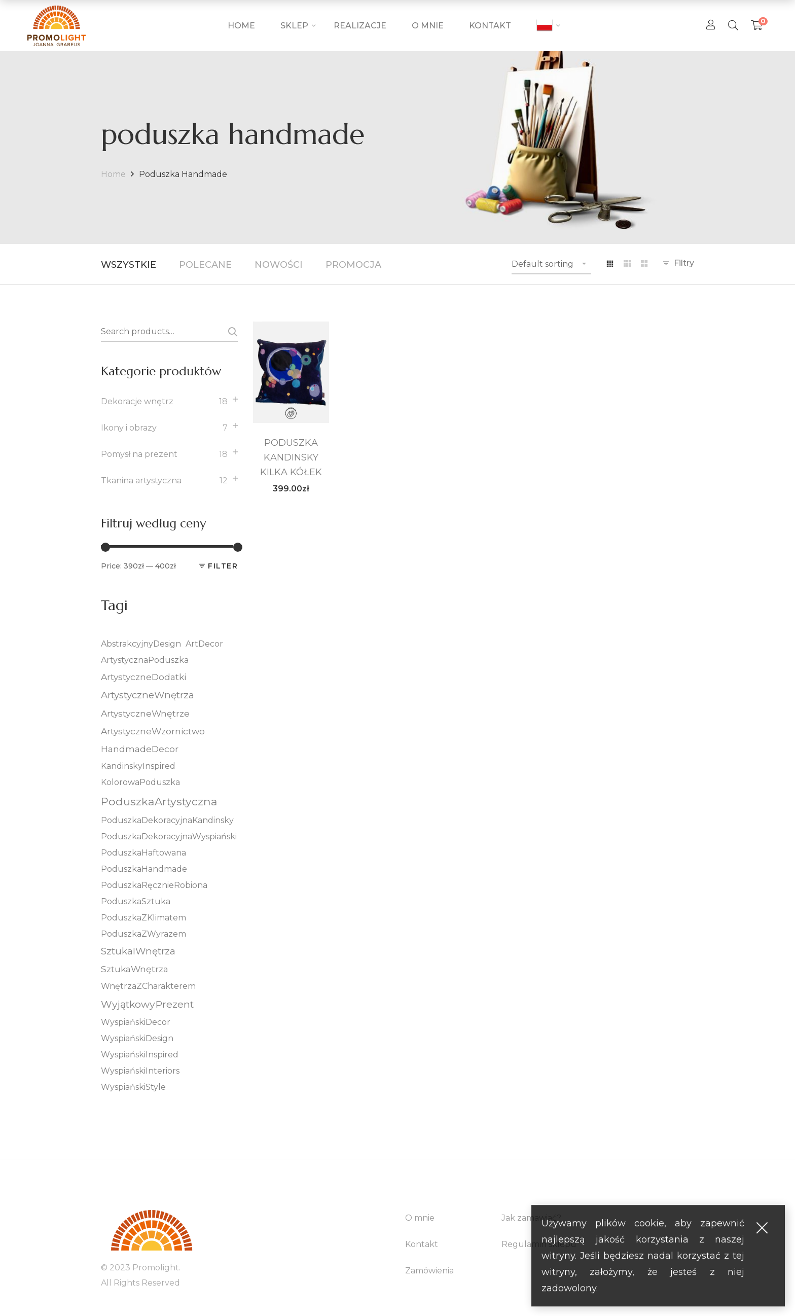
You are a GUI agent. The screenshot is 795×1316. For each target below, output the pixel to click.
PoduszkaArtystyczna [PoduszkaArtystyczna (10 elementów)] (159, 801)
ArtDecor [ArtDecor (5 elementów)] (204, 644)
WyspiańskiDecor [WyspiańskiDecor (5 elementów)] (135, 1022)
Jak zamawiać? (531, 1218)
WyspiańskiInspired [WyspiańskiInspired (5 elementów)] (139, 1054)
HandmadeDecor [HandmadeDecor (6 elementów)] (139, 748)
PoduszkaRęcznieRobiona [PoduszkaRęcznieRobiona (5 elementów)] (154, 885)
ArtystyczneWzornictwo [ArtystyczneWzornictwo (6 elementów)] (153, 731)
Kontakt (421, 1244)
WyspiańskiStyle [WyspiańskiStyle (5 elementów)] (133, 1087)
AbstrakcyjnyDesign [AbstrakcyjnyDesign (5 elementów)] (141, 644)
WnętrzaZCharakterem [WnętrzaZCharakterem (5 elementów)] (148, 986)
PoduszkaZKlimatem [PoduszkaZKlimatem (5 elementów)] (143, 917)
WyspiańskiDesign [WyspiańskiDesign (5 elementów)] (137, 1038)
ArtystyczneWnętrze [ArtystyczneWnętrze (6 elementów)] (145, 713)
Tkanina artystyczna (141, 480)
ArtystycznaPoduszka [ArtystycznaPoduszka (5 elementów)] (145, 660)
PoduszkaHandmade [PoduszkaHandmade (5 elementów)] (144, 869)
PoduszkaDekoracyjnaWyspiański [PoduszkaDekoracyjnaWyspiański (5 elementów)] (169, 836)
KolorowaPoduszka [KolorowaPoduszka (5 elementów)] (140, 782)
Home (113, 174)
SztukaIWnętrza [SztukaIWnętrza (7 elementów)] (138, 951)
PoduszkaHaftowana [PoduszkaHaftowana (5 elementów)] (143, 853)
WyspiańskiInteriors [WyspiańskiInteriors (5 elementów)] (140, 1071)
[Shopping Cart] (757, 25)
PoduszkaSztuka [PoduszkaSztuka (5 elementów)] (135, 901)
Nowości (279, 264)
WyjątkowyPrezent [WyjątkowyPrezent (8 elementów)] (147, 1004)
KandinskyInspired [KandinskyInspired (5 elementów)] (138, 766)
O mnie (420, 1218)
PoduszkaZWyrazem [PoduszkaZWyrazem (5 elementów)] (143, 934)
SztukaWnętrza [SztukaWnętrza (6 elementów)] (134, 969)
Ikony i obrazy (129, 428)
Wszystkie (128, 264)
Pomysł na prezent (139, 454)
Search (231, 332)
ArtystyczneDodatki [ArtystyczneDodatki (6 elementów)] (143, 676)
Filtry (684, 263)
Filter (223, 566)
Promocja (353, 264)
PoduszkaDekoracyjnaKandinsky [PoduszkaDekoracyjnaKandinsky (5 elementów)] (167, 820)
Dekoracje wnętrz (137, 401)
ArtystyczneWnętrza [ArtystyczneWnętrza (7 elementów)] (147, 695)
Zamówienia (429, 1270)
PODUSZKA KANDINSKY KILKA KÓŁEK (291, 457)
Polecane (205, 264)
